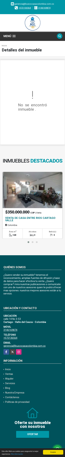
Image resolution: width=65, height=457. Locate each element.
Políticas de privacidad (17, 402)
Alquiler (9, 378)
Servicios (10, 383)
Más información (17, 454)
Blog (7, 388)
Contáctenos (12, 397)
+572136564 (25, 8)
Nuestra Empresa (14, 392)
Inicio (4, 46)
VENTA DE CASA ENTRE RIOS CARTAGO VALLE (30, 219)
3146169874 (44, 8)
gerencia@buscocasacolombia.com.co (24, 345)
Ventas (9, 374)
